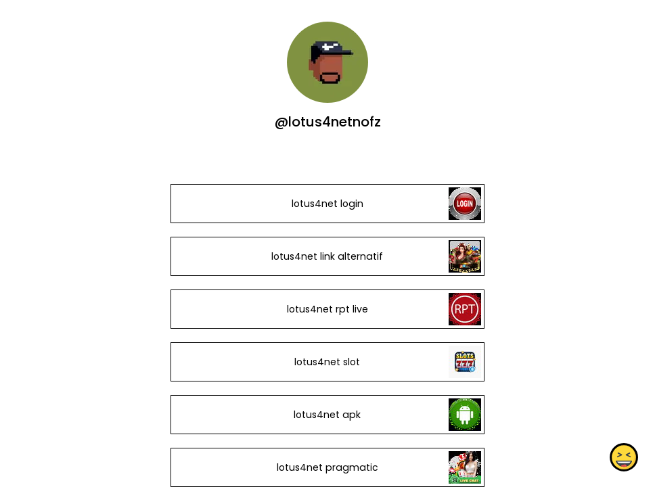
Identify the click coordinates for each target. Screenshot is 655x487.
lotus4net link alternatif (327, 256)
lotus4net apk (327, 414)
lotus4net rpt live (327, 309)
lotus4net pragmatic (327, 467)
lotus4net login (327, 203)
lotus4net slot (327, 362)
